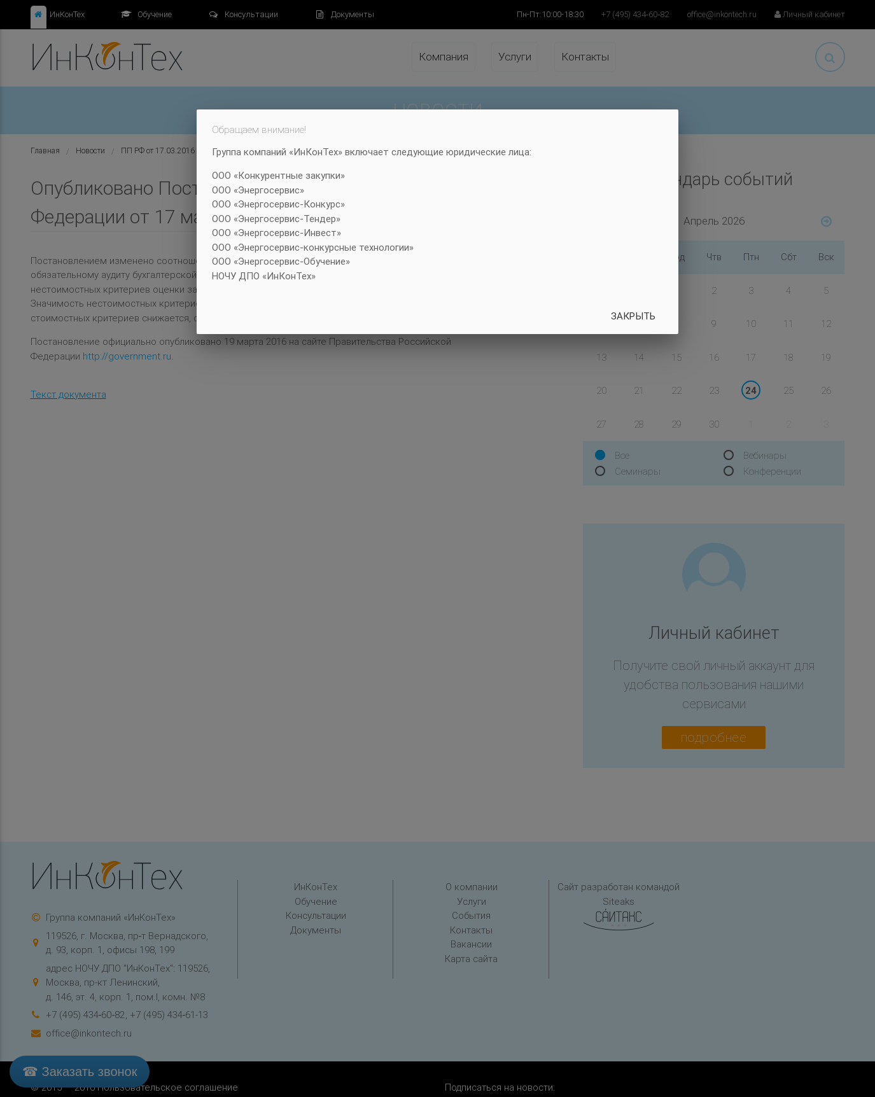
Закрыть (633, 316)
